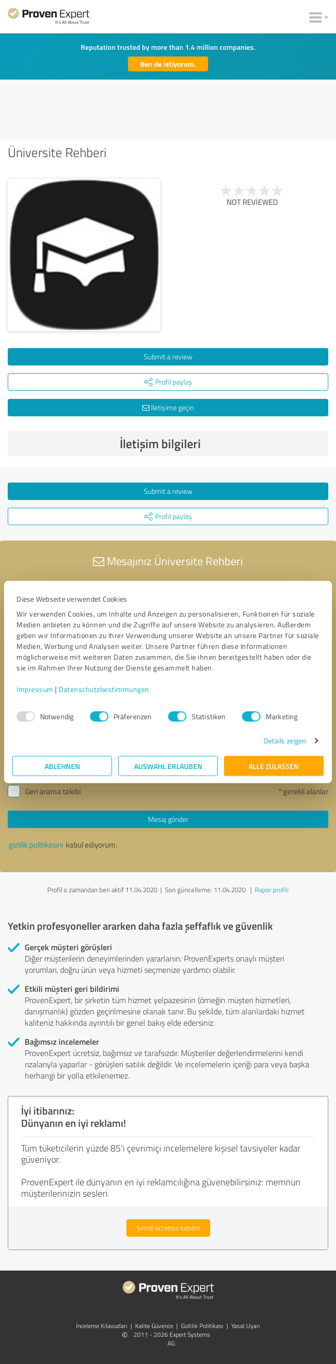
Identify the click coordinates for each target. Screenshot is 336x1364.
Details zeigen (285, 740)
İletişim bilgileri (221, 443)
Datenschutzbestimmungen (104, 689)
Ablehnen (62, 766)
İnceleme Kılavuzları (101, 1325)
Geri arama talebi (53, 791)
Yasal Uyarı (245, 1325)
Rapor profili (272, 889)
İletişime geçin (168, 407)
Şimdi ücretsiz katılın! (168, 1228)
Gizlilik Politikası (202, 1325)
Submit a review (168, 356)
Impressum (34, 689)
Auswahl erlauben (168, 766)
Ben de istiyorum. (168, 64)
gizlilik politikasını (36, 844)
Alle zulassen (274, 766)
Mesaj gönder (168, 819)
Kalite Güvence (154, 1325)
